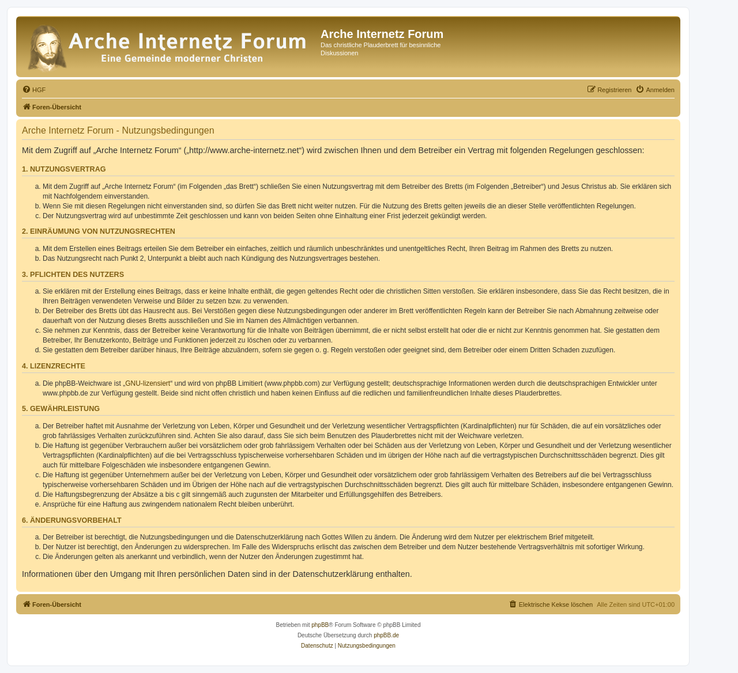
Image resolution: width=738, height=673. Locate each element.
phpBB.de (386, 635)
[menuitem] (34, 90)
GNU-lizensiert (147, 383)
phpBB (320, 625)
